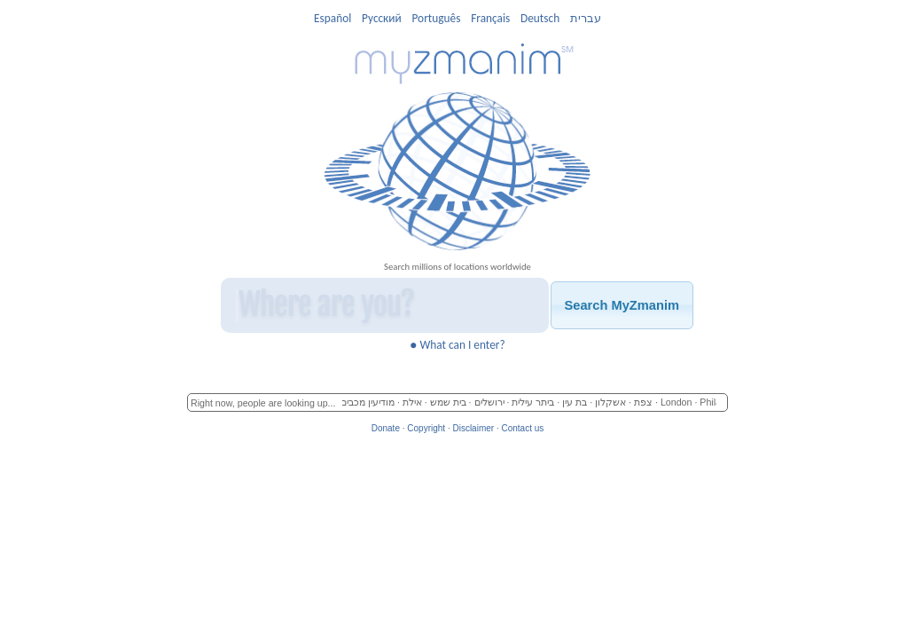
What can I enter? (457, 344)
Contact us (522, 428)
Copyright (426, 428)
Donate (385, 428)
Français (490, 18)
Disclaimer (473, 428)
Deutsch (539, 18)
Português (435, 18)
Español (332, 18)
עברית (585, 18)
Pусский (382, 18)
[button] (622, 304)
